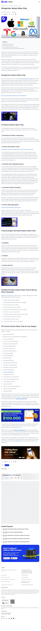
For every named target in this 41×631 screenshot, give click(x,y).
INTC (12, 355)
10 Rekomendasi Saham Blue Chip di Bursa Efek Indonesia (13, 48)
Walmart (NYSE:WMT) (8, 372)
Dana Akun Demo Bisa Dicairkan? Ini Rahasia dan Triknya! (15, 529)
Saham (7, 5)
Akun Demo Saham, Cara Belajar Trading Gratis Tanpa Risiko (16, 538)
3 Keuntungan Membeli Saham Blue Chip (10, 47)
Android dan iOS (18, 440)
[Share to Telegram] (7, 14)
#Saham (6, 465)
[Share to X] (9, 14)
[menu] (39, 1)
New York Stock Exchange (26, 78)
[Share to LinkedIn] (13, 14)
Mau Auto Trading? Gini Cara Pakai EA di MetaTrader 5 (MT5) (16, 541)
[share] (4, 618)
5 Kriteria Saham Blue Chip (8, 45)
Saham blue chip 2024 (6, 295)
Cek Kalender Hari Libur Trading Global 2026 (12, 532)
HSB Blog (3, 5)
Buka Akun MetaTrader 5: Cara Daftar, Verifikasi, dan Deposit (16, 535)
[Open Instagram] (15, 14)
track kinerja (9, 153)
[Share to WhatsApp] (5, 14)
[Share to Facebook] (11, 14)
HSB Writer (14, 12)
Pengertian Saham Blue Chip (8, 44)
